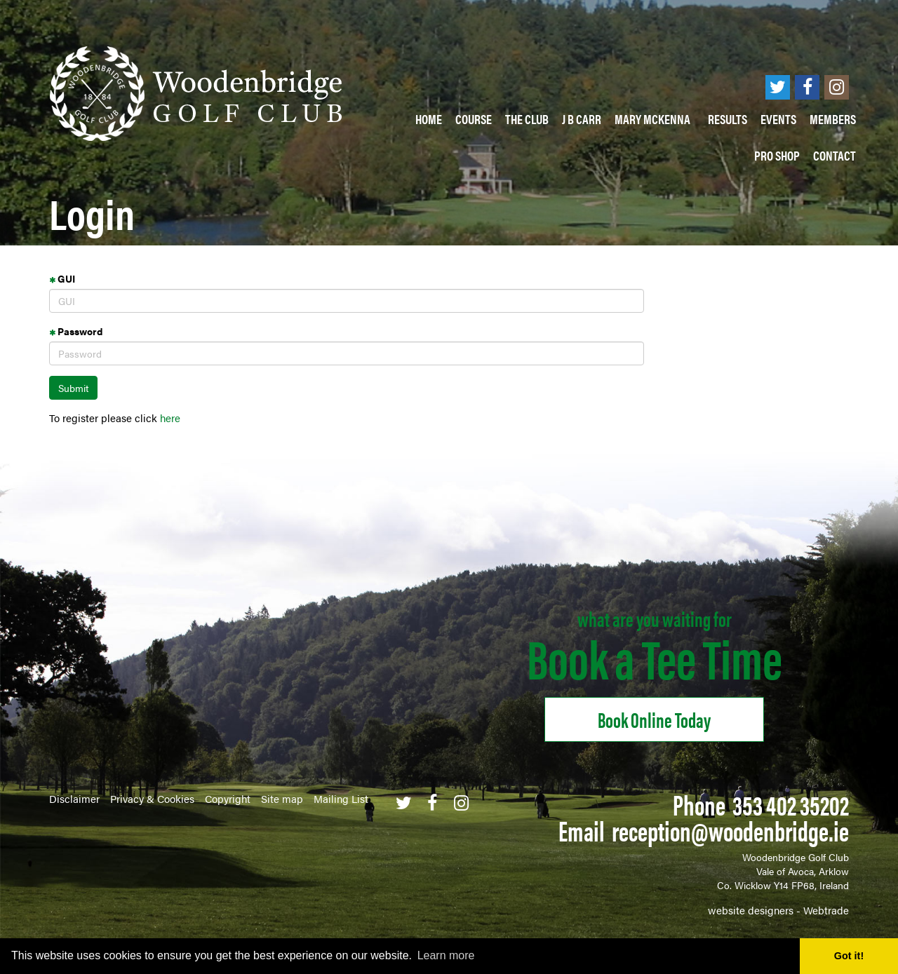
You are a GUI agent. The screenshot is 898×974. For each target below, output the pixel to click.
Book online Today (654, 719)
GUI (62, 278)
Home (428, 119)
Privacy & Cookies (152, 798)
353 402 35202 (790, 804)
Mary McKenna (655, 119)
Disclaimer (74, 798)
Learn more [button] (446, 955)
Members (833, 119)
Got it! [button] (849, 955)
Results (727, 119)
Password (75, 331)
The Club (527, 119)
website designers (750, 909)
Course (473, 119)
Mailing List (341, 798)
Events (778, 119)
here (170, 417)
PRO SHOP (777, 155)
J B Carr (581, 119)
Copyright (227, 798)
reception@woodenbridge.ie (730, 830)
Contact (834, 155)
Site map (282, 798)
